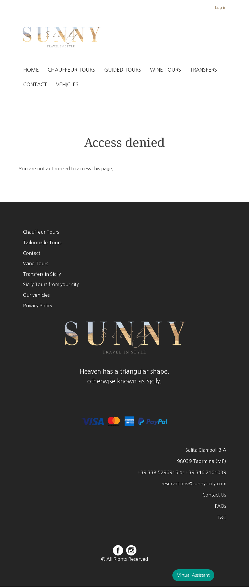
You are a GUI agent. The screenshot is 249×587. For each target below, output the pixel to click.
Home (31, 69)
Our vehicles (36, 295)
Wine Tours (165, 69)
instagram (131, 550)
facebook (118, 550)
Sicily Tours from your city (51, 284)
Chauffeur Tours (71, 69)
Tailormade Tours (42, 242)
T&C (221, 517)
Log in (220, 7)
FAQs (220, 506)
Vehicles (67, 84)
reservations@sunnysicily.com (193, 483)
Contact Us (214, 494)
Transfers (203, 69)
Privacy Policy (37, 305)
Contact (35, 84)
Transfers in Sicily (42, 274)
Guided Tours (122, 69)
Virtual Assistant (193, 575)
